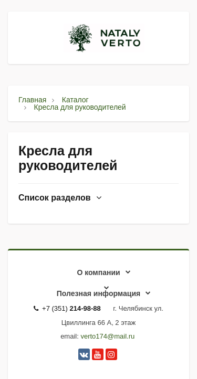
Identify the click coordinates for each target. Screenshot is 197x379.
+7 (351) (67, 308)
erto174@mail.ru (109, 336)
